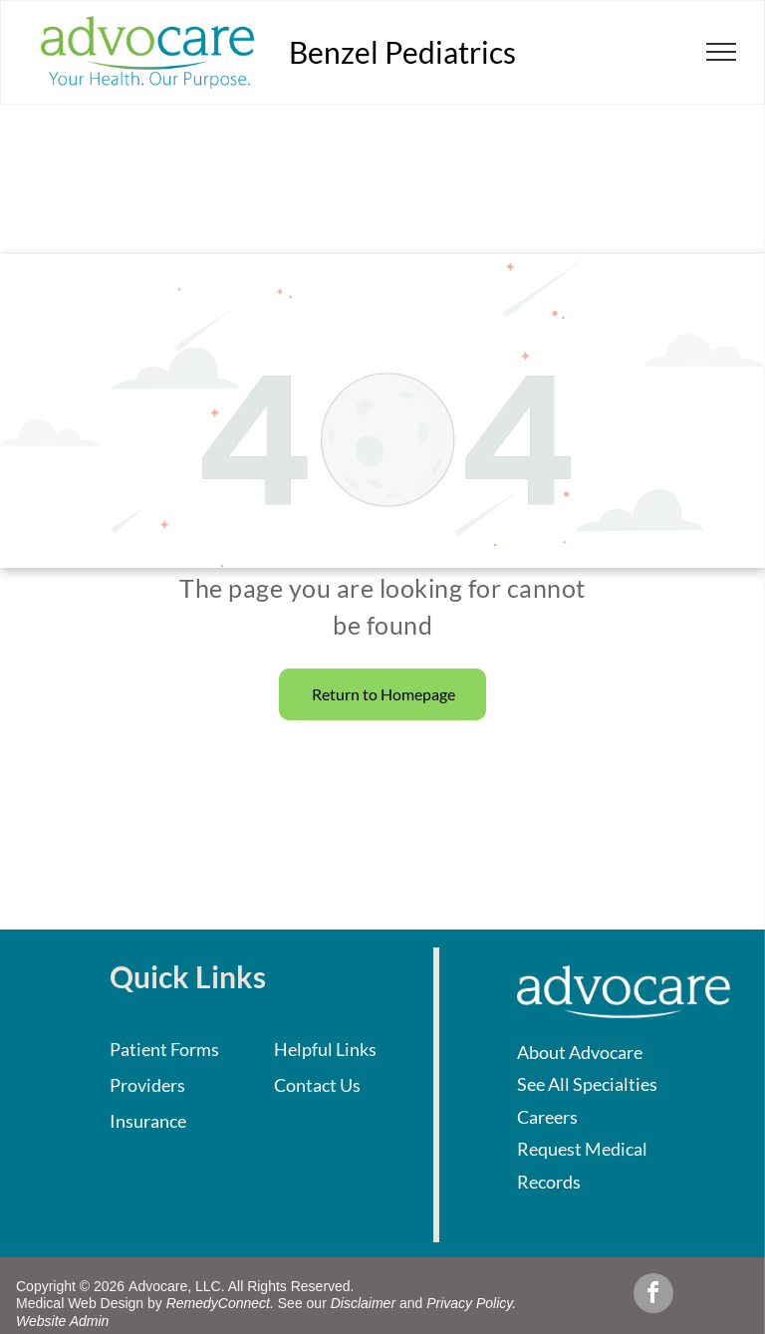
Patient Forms (164, 1049)
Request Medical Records (582, 1165)
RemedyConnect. (220, 1303)
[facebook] (653, 1295)
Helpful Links (325, 1049)
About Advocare (579, 1052)
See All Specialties (587, 1084)
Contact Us (317, 1085)
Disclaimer (363, 1303)
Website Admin (62, 1321)
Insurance (148, 1121)
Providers (147, 1085)
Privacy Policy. (471, 1303)
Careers (547, 1117)
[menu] (721, 52)
